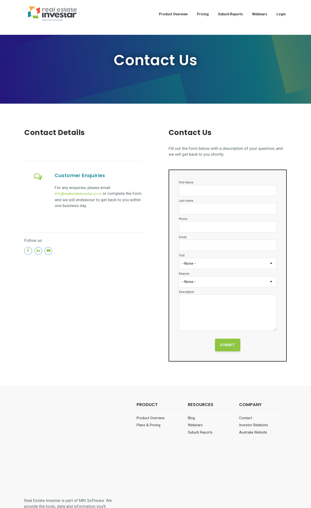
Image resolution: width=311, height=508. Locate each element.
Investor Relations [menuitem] (253, 425)
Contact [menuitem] (245, 418)
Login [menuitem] (281, 14)
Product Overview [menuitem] (173, 14)
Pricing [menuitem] (203, 14)
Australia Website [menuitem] (253, 432)
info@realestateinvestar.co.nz (82, 193)
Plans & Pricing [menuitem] (148, 425)
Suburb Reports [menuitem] (230, 14)
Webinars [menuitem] (259, 14)
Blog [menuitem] (191, 418)
